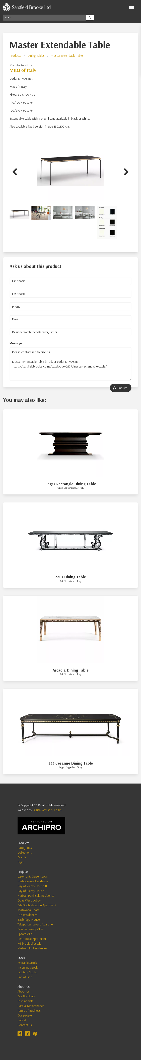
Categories (25, 848)
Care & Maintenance (31, 1006)
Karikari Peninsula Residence (36, 896)
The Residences (27, 915)
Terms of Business (29, 1010)
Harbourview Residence (33, 881)
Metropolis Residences (32, 948)
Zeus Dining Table (70, 576)
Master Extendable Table (67, 55)
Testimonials (25, 1001)
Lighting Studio (27, 972)
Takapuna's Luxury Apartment (37, 924)
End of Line (25, 977)
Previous (16, 171)
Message (16, 343)
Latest (22, 1020)
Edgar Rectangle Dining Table (70, 483)
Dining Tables (36, 55)
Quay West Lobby (29, 900)
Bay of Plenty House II (32, 886)
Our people (25, 1015)
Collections (25, 852)
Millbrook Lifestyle (29, 943)
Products (15, 55)
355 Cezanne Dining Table (70, 763)
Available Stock (27, 963)
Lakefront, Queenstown (33, 876)
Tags (21, 862)
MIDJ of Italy (23, 70)
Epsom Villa (25, 934)
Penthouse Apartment (32, 939)
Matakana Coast (28, 910)
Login (58, 810)
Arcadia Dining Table (70, 670)
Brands (22, 857)
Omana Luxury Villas (30, 929)
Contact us (25, 1025)
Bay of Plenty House (31, 891)
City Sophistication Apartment (37, 905)
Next (125, 171)
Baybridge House (29, 919)
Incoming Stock (28, 967)
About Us (24, 991)
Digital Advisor (42, 810)
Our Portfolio (26, 996)
